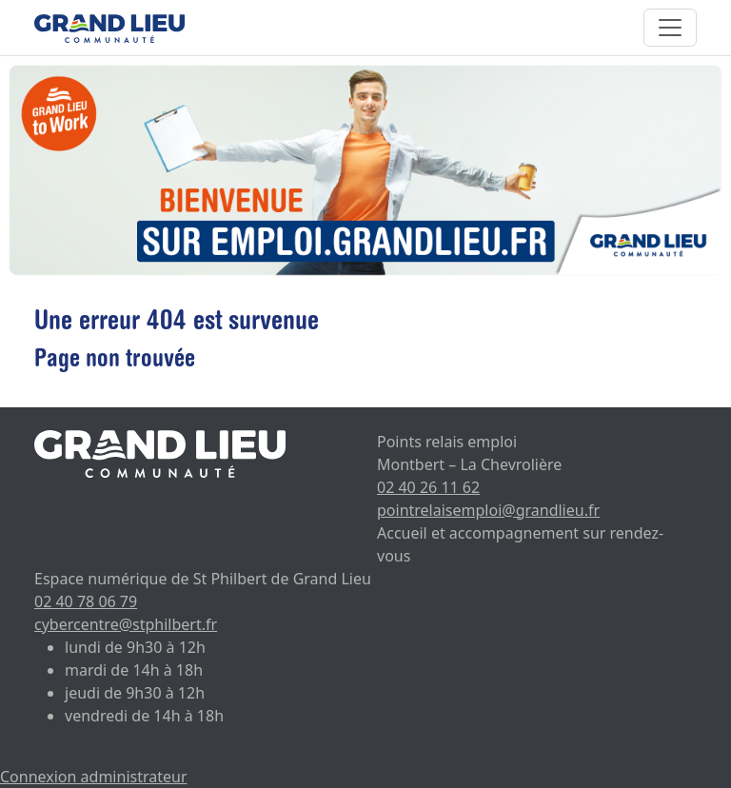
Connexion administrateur (94, 776)
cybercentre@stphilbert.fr (125, 624)
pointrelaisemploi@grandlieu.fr (488, 510)
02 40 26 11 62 (428, 487)
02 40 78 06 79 (85, 601)
